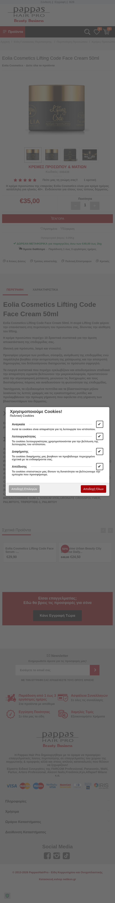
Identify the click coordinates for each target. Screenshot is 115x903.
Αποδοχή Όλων (93, 489)
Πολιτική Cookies (22, 415)
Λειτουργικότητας (24, 436)
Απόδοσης (19, 466)
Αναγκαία (18, 424)
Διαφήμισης (20, 451)
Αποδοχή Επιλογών (24, 489)
